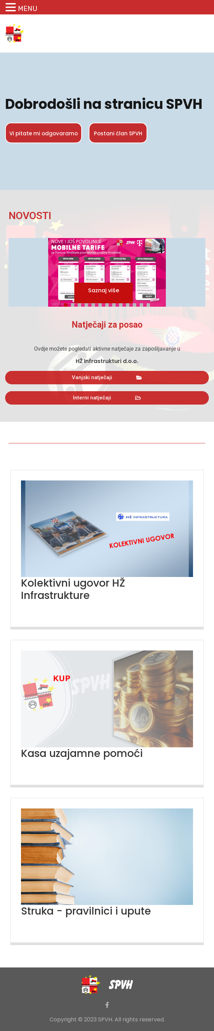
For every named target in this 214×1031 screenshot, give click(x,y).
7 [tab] (108, 304)
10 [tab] (129, 304)
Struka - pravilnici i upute (86, 911)
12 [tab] (143, 304)
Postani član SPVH (118, 133)
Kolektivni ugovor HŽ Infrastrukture (73, 589)
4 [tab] (88, 304)
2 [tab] (74, 304)
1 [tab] (67, 304)
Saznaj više (103, 290)
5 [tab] (95, 304)
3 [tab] (81, 304)
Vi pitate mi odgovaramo (43, 133)
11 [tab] (136, 304)
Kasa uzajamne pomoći (82, 753)
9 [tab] (122, 304)
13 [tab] (150, 304)
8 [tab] (115, 304)
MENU (28, 8)
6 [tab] (101, 304)
